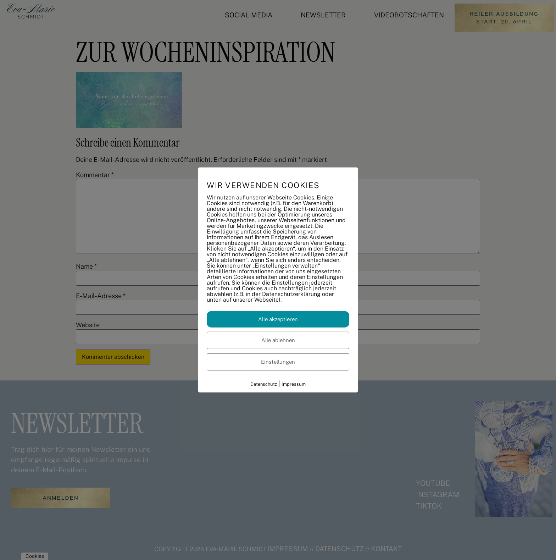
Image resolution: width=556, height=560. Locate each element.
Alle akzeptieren (278, 319)
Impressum (294, 384)
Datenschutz (263, 384)
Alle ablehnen (278, 340)
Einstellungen (278, 361)
